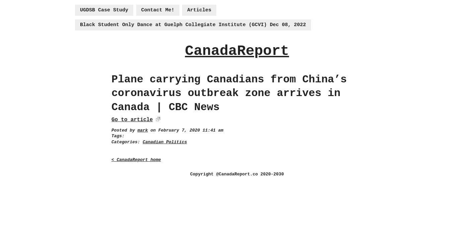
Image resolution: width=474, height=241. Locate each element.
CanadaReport (237, 51)
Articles (199, 10)
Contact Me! (157, 10)
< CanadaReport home (136, 159)
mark (143, 130)
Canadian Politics (165, 142)
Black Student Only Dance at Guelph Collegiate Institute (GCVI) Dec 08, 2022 (193, 25)
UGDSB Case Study (104, 10)
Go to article (132, 120)
